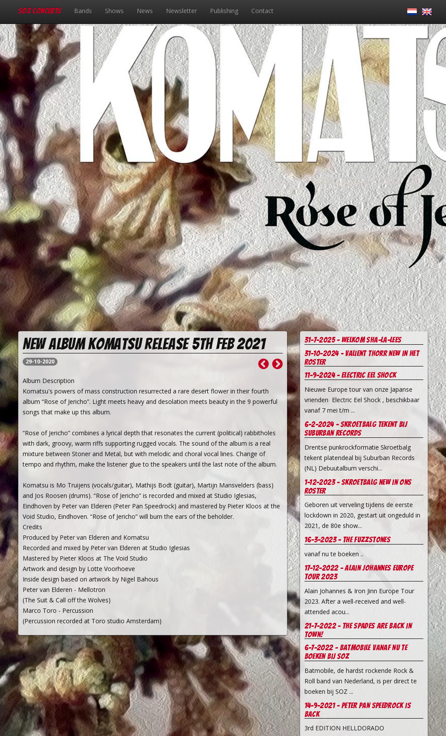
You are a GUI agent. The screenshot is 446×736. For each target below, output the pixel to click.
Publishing (224, 11)
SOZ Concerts (39, 11)
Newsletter (181, 11)
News (145, 11)
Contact (262, 11)
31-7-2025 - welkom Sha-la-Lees (353, 340)
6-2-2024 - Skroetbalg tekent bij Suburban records (355, 428)
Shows (114, 11)
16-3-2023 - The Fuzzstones (347, 539)
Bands (83, 11)
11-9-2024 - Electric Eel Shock (350, 375)
